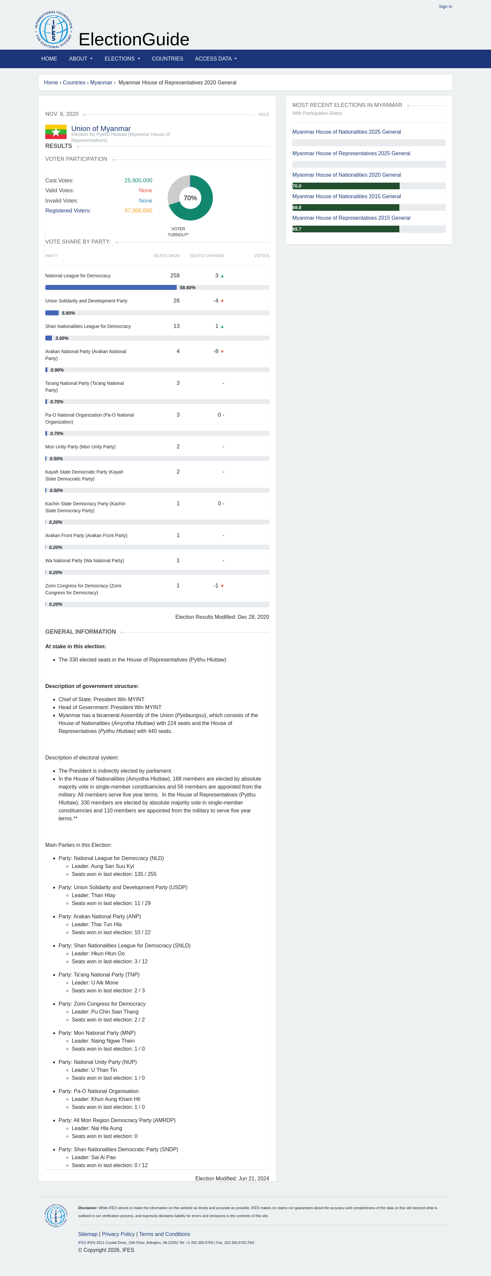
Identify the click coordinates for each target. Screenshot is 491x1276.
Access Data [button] (214, 59)
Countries (167, 59)
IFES (82, 1243)
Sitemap (88, 1234)
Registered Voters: (68, 210)
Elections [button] (120, 59)
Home (49, 59)
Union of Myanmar (101, 128)
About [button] (79, 59)
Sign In (445, 6)
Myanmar (101, 82)
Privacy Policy (118, 1234)
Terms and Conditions (164, 1234)
